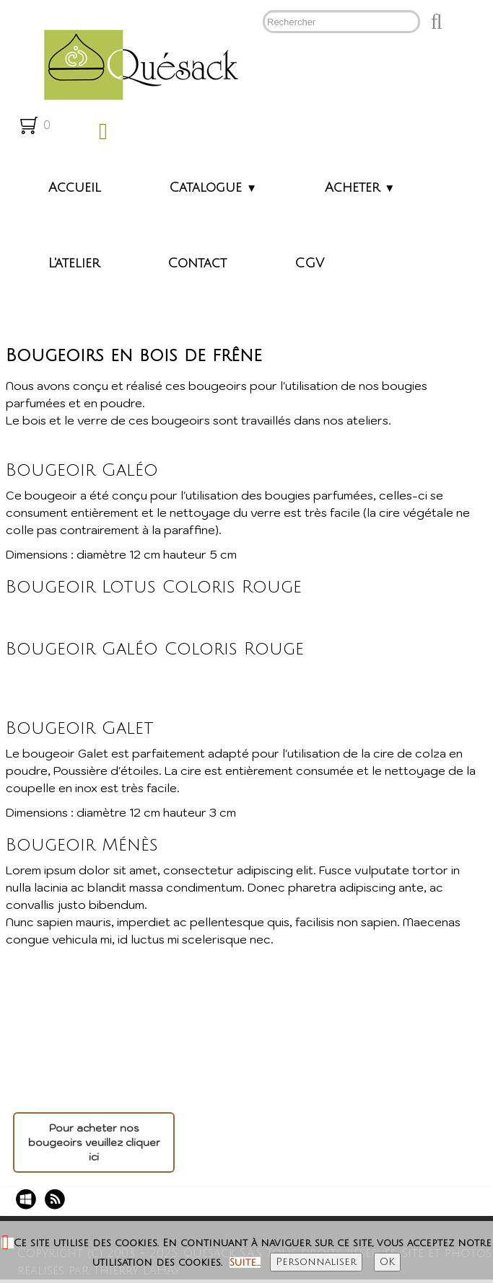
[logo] (135, 63)
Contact (197, 263)
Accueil (74, 187)
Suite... (245, 1262)
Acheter (360, 187)
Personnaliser (316, 1261)
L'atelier (74, 263)
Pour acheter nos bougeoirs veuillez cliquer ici (94, 1142)
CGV (309, 263)
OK (387, 1261)
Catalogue (213, 187)
